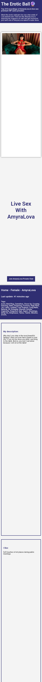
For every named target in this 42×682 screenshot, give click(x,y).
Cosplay (36, 304)
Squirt (25, 311)
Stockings (33, 311)
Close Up (28, 304)
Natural (4, 309)
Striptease (13, 313)
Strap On (4, 313)
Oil (9, 309)
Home (4, 290)
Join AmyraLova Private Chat (21, 279)
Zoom (3, 315)
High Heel (35, 306)
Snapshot (14, 311)
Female (15, 290)
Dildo (11, 306)
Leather (13, 307)
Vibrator (34, 313)
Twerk (27, 313)
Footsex (26, 306)
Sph (20, 311)
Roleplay (14, 309)
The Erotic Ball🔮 (18, 4)
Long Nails (33, 307)
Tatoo (21, 313)
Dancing (4, 306)
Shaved (22, 309)
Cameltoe (19, 304)
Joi (2, 307)
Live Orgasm (23, 307)
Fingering (18, 306)
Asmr (3, 304)
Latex (7, 307)
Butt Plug (10, 304)
